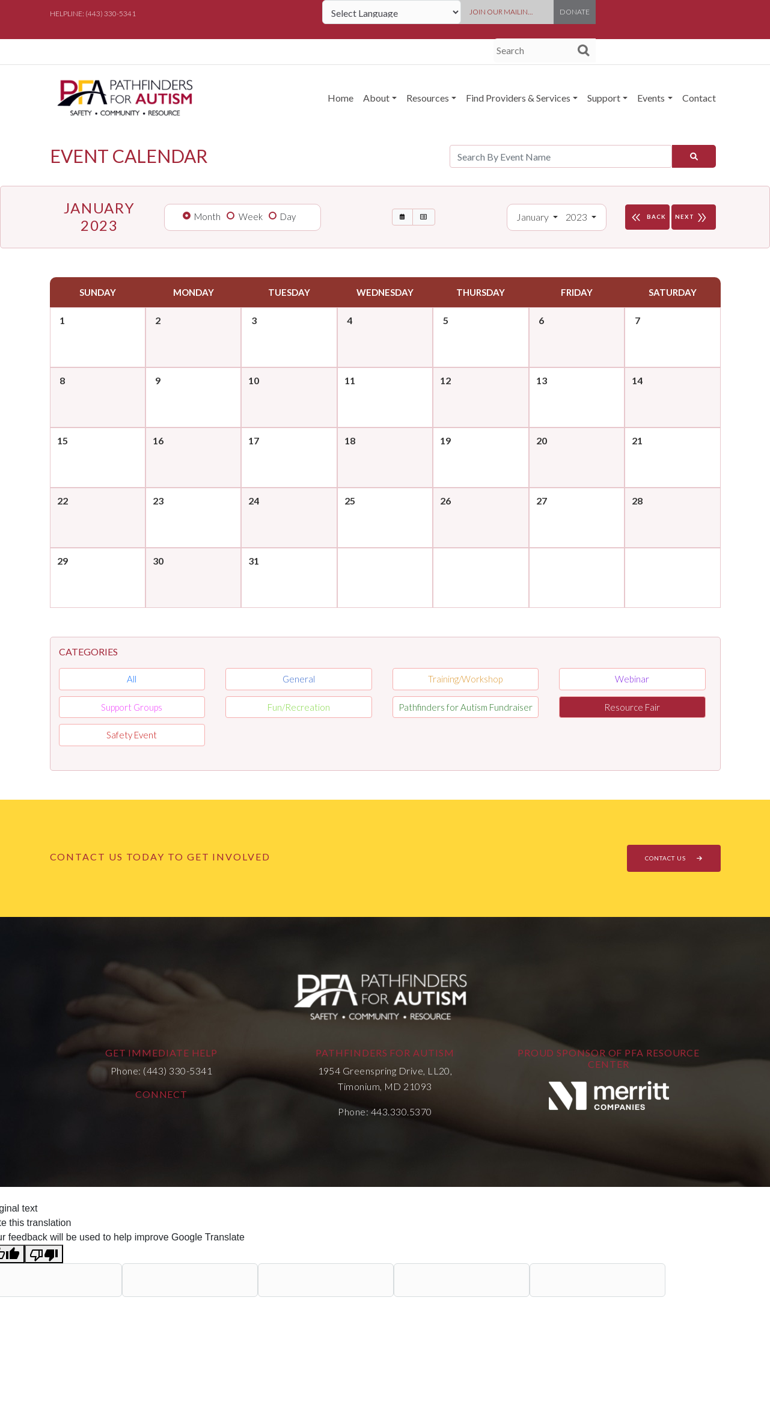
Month (207, 216)
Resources (427, 97)
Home (340, 97)
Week (251, 216)
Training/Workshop (465, 678)
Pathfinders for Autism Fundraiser (466, 707)
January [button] (533, 216)
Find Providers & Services (518, 97)
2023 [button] (577, 216)
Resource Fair (632, 707)
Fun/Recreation (298, 707)
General (299, 678)
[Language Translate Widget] (391, 12)
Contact (699, 97)
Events (651, 97)
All (131, 678)
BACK (647, 217)
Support (603, 97)
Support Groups (131, 707)
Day (288, 216)
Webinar (632, 678)
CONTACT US (674, 858)
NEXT (693, 217)
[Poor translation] (44, 1254)
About (376, 97)
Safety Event (131, 734)
